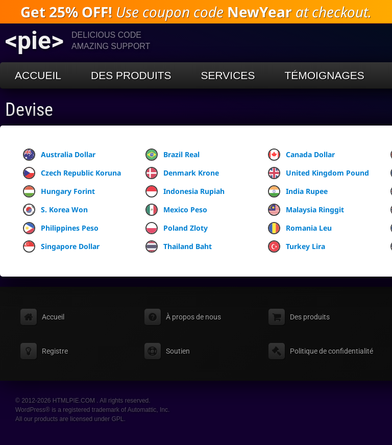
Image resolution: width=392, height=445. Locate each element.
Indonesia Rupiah (185, 191)
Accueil (38, 75)
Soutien (178, 351)
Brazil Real (172, 155)
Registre (55, 351)
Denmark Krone (182, 173)
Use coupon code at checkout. (196, 11)
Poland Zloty (176, 228)
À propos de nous (193, 317)
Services (228, 75)
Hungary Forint (59, 191)
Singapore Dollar (61, 246)
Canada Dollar (301, 155)
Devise (29, 109)
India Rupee (298, 191)
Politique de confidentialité (331, 351)
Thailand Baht (178, 246)
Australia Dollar (59, 155)
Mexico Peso (176, 210)
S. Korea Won (55, 210)
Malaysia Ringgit (306, 210)
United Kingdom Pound (318, 173)
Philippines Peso (61, 228)
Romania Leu (300, 228)
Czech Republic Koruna (72, 173)
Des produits (131, 75)
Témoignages (324, 75)
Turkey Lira (296, 246)
